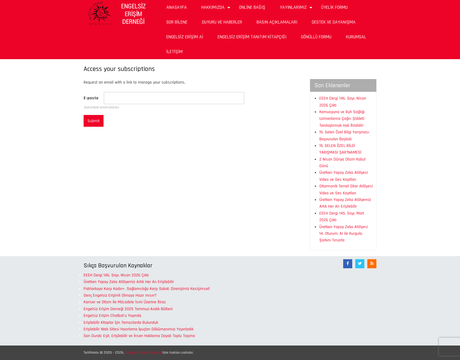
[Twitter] (359, 263)
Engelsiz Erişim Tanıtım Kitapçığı (252, 37)
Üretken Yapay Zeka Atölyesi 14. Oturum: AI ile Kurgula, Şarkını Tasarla (343, 233)
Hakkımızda (216, 9)
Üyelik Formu (334, 7)
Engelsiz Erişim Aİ (184, 37)
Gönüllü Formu (316, 37)
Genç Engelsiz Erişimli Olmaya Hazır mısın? (120, 295)
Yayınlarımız (297, 9)
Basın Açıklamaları (277, 22)
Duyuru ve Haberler (222, 22)
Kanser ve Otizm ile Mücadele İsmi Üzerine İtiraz (125, 302)
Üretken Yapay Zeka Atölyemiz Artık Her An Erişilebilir (129, 282)
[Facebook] (347, 263)
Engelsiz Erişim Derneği (143, 352)
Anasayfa (176, 7)
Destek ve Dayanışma (334, 22)
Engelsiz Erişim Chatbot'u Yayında (112, 315)
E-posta (91, 98)
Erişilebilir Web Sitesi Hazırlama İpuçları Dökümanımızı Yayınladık (138, 329)
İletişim (174, 52)
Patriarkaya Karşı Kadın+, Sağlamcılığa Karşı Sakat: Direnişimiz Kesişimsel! (147, 289)
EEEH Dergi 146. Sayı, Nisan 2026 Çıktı (116, 275)
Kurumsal (356, 37)
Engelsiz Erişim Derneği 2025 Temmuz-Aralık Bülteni (128, 309)
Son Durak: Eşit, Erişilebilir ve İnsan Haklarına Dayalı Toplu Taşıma (139, 336)
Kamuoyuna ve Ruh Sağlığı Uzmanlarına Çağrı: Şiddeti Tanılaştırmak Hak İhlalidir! (342, 118)
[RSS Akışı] (371, 263)
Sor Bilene (176, 22)
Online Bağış (252, 7)
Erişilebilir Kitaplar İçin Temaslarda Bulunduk (121, 322)
